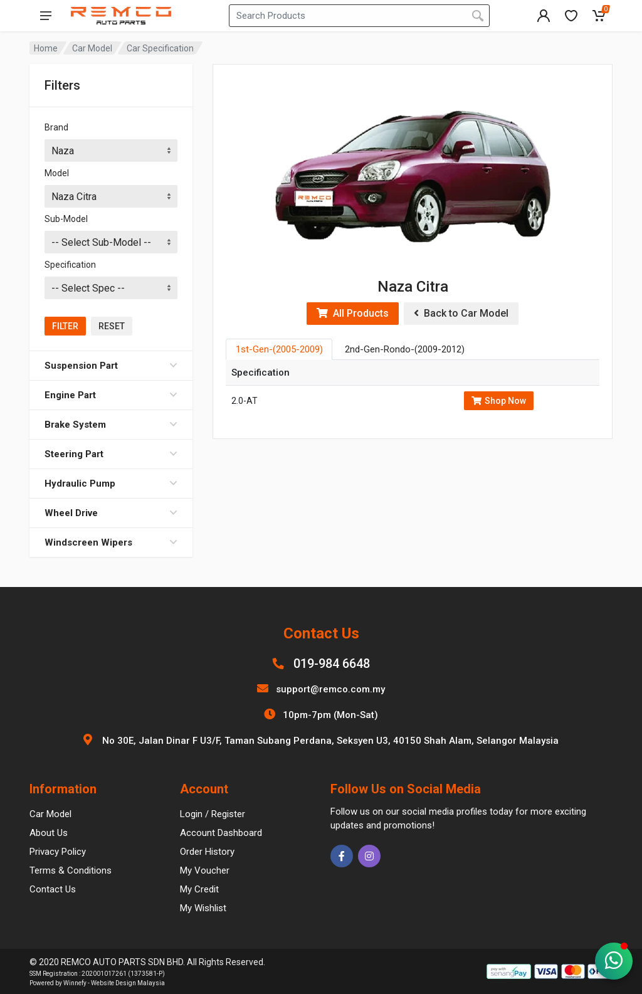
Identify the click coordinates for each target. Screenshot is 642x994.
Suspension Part (111, 365)
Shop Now (498, 401)
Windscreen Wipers (111, 542)
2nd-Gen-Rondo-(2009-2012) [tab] (405, 349)
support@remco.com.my (330, 689)
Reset (111, 326)
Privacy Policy (57, 851)
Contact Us (52, 889)
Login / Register (212, 814)
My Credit (199, 889)
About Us (48, 832)
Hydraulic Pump (111, 483)
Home (46, 48)
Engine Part (111, 395)
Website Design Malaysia (128, 983)
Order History (207, 851)
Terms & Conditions (70, 870)
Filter (65, 326)
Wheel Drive (111, 513)
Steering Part (111, 454)
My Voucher (204, 870)
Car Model (92, 48)
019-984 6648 (331, 663)
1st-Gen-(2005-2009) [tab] (279, 349)
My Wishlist (203, 908)
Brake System (111, 424)
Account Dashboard (221, 832)
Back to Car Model (461, 313)
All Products (353, 313)
